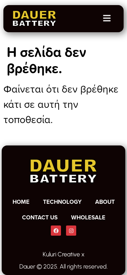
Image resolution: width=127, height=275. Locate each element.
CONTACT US (40, 217)
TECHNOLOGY (62, 202)
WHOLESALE (88, 217)
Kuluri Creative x (64, 254)
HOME (21, 202)
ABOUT (105, 202)
